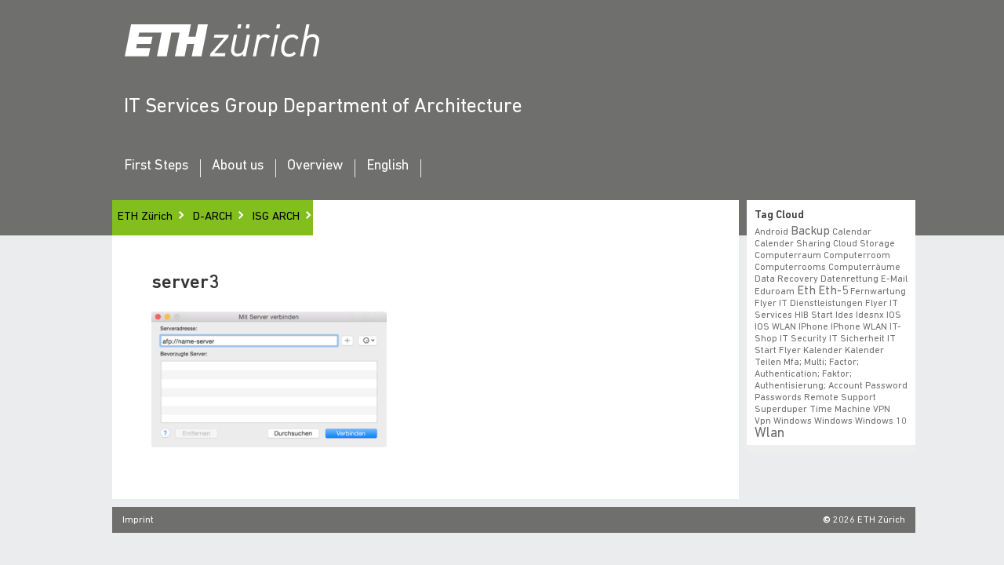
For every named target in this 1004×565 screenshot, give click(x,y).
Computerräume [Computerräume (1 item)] (864, 267)
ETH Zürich (145, 217)
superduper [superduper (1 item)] (780, 409)
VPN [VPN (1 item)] (877, 409)
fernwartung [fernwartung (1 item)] (876, 292)
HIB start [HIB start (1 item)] (814, 315)
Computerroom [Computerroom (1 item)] (857, 256)
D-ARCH (212, 217)
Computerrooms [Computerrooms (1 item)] (790, 267)
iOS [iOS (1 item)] (893, 315)
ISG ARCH (276, 217)
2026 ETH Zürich (869, 520)
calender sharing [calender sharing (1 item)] (793, 244)
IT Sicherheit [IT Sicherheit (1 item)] (857, 339)
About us (238, 166)
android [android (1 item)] (771, 232)
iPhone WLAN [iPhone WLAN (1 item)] (859, 327)
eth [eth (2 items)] (806, 291)
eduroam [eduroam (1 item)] (775, 292)
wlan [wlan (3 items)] (769, 433)
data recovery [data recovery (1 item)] (786, 279)
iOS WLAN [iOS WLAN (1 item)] (775, 327)
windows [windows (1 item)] (814, 421)
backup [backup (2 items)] (810, 231)
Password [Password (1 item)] (886, 386)
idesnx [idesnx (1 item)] (870, 315)
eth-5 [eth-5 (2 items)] (831, 291)
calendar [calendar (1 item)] (851, 232)
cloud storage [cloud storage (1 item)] (864, 244)
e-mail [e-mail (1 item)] (893, 279)
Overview (315, 166)
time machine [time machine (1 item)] (837, 409)
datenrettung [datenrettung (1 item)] (849, 279)
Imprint (138, 520)
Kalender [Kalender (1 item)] (822, 350)
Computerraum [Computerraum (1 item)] (788, 256)
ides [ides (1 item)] (844, 315)
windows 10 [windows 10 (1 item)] (860, 421)
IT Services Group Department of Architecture (323, 107)
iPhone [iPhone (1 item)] (813, 327)
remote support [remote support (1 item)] (839, 398)
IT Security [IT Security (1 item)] (803, 339)
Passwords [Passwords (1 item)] (778, 398)
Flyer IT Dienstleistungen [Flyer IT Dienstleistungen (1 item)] (809, 303)
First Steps (156, 166)
